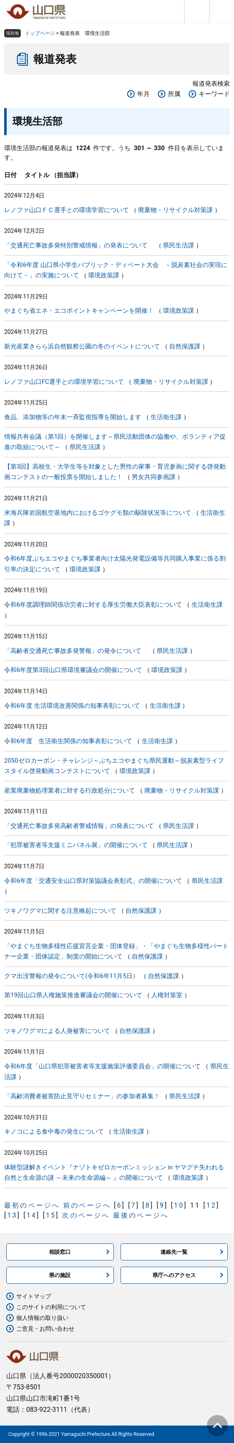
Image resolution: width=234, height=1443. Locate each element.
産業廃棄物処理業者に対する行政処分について (69, 790)
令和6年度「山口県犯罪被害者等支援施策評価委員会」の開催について (102, 1066)
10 (179, 1205)
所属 (174, 94)
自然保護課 (184, 346)
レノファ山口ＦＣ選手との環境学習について (66, 210)
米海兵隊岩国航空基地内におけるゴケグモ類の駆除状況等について (97, 512)
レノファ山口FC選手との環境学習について (64, 381)
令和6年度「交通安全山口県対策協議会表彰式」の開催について (93, 881)
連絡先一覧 (173, 1252)
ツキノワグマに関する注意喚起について (60, 910)
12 (212, 1205)
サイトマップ (33, 1296)
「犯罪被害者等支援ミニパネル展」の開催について (76, 845)
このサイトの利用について (51, 1307)
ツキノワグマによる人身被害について (57, 1031)
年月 (143, 94)
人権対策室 (166, 995)
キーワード (214, 94)
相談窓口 (60, 1252)
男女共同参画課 (153, 477)
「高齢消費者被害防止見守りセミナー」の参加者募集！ (82, 1096)
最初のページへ (32, 1205)
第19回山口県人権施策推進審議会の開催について (73, 995)
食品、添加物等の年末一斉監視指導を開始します (72, 417)
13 (12, 1215)
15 (51, 1215)
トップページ (40, 33)
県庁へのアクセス (174, 1275)
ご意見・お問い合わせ (45, 1328)
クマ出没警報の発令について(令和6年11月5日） (71, 976)
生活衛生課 (166, 417)
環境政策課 (103, 275)
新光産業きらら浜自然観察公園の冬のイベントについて (82, 346)
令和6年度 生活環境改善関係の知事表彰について (72, 705)
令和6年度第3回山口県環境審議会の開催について (73, 670)
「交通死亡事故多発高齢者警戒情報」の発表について (79, 826)
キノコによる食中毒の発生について (54, 1131)
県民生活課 (178, 245)
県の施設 (60, 1275)
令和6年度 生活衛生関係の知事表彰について (68, 741)
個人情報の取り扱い (42, 1318)
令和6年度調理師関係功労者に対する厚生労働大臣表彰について (93, 604)
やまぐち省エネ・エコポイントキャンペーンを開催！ (79, 310)
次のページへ (86, 1215)
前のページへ (87, 1205)
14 (32, 1215)
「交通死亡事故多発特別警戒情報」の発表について (79, 245)
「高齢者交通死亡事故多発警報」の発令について (76, 651)
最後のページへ (141, 1215)
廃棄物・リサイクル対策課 (175, 210)
